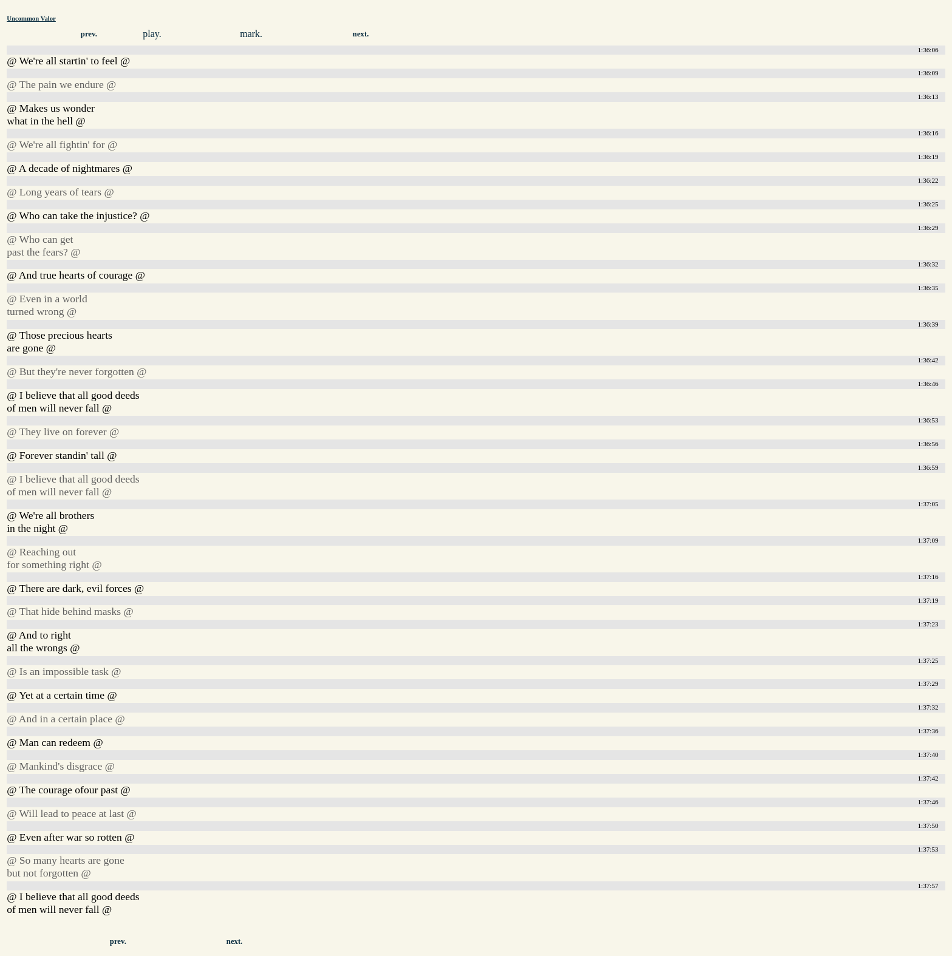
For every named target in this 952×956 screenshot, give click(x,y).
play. (152, 34)
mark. (251, 34)
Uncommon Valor (31, 18)
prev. (89, 34)
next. (361, 34)
